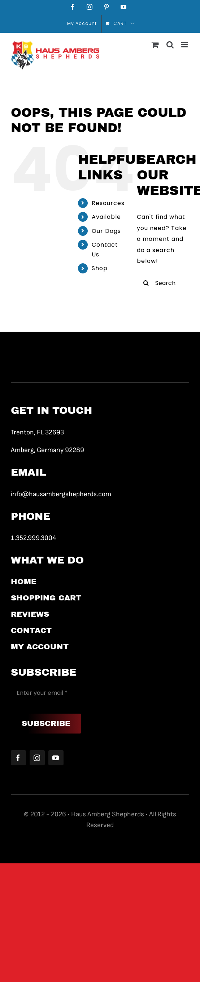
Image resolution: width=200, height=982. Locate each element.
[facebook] (18, 757)
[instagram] (37, 757)
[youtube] (56, 757)
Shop (100, 268)
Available (106, 217)
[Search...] (163, 283)
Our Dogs (106, 231)
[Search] (146, 283)
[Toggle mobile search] (170, 44)
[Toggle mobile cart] (155, 44)
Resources (108, 203)
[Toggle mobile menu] (185, 44)
